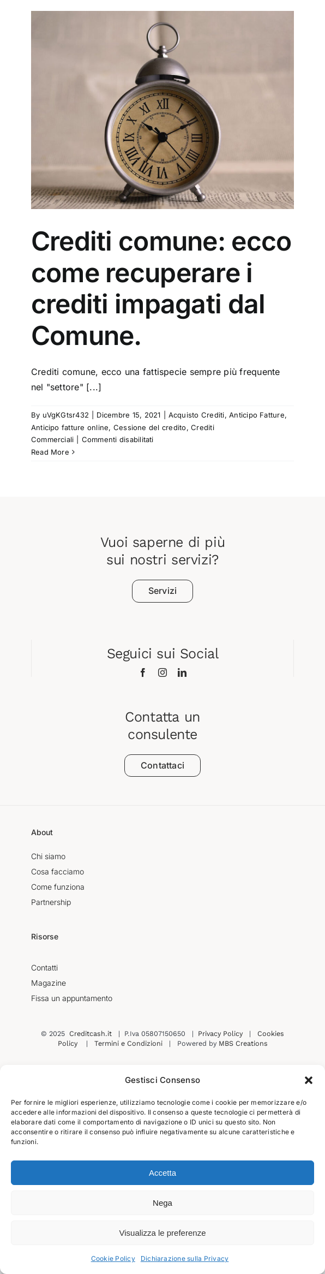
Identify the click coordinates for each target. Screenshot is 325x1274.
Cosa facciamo (57, 871)
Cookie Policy (113, 1258)
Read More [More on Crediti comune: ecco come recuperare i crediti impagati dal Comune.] (50, 452)
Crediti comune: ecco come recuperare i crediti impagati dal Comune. (161, 288)
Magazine (48, 982)
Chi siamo (48, 856)
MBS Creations (243, 1043)
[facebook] (143, 672)
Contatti (44, 967)
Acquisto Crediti (196, 414)
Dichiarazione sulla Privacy (184, 1258)
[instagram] (162, 672)
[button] (308, 1080)
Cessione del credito (149, 427)
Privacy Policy (220, 1033)
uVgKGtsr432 (66, 414)
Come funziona (58, 886)
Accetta (162, 1172)
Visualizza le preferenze (162, 1232)
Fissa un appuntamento (71, 998)
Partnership (51, 902)
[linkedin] (182, 672)
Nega (162, 1202)
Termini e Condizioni (128, 1043)
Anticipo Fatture (257, 414)
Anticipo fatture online (70, 427)
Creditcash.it (90, 1033)
